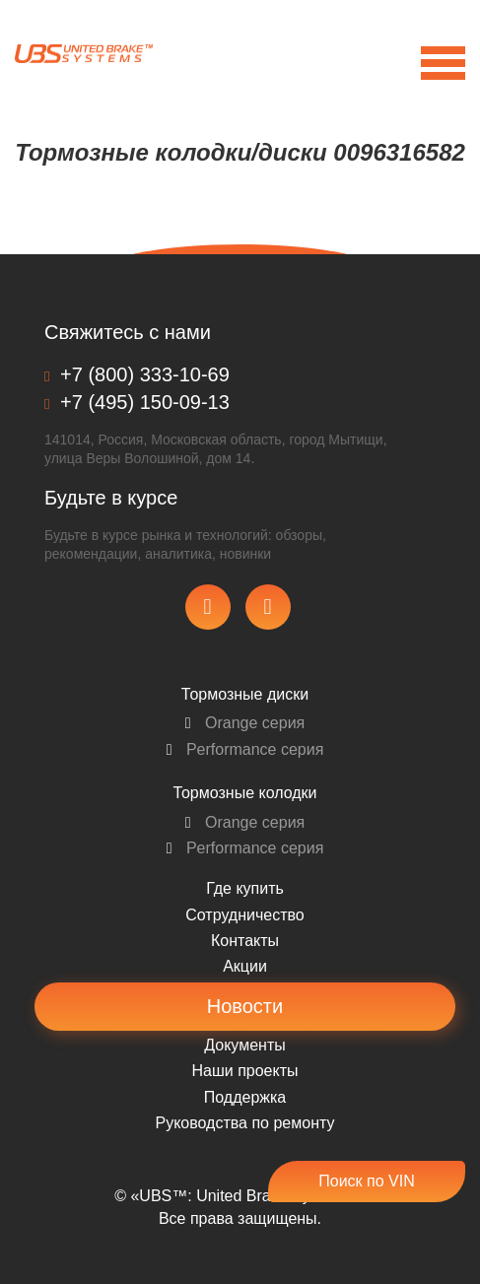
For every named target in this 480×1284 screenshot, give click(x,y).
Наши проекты (244, 1070)
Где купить (245, 888)
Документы (244, 1045)
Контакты (245, 940)
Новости (245, 1006)
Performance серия (245, 749)
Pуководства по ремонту (245, 1123)
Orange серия (245, 722)
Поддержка (245, 1097)
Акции (245, 966)
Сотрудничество (245, 915)
